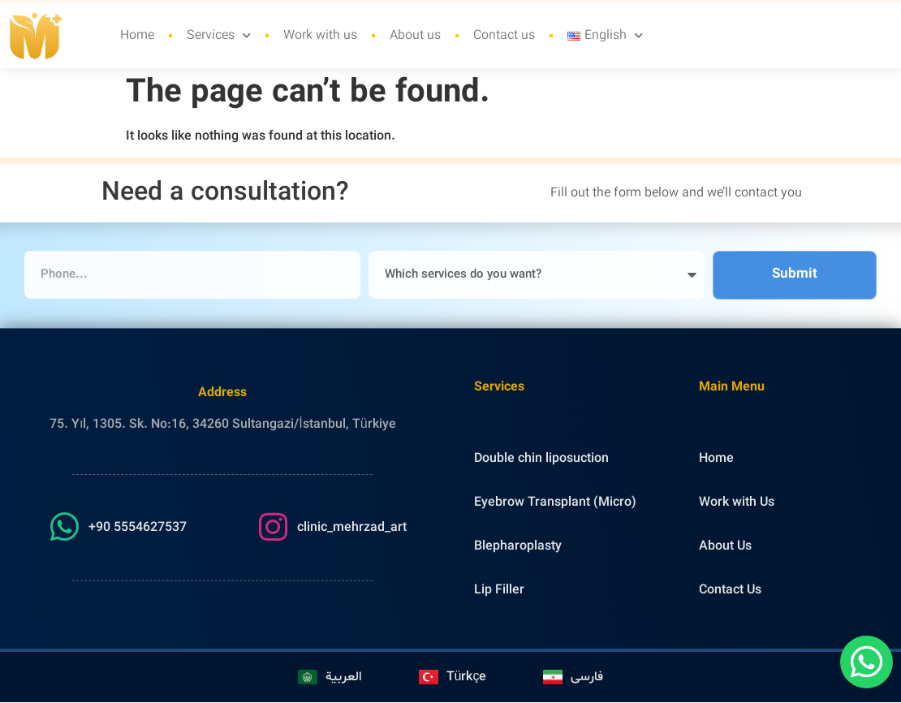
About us (415, 22)
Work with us (320, 22)
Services (219, 21)
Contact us (504, 22)
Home (137, 22)
